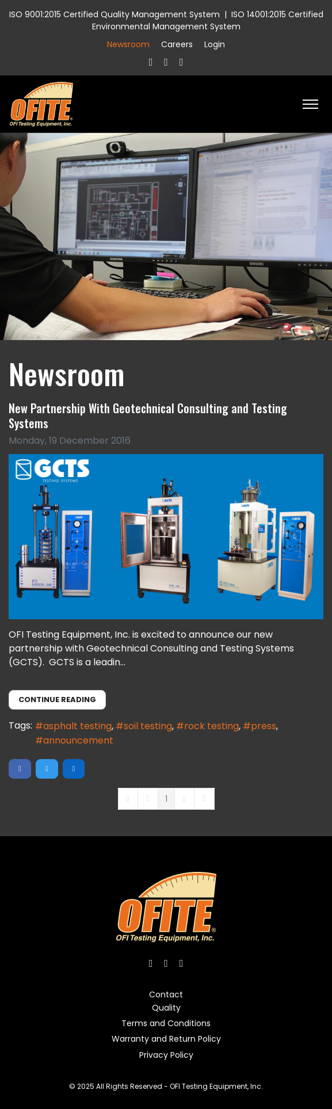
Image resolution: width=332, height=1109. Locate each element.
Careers (177, 44)
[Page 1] (166, 799)
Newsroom (128, 44)
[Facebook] (151, 62)
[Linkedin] (182, 62)
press (263, 726)
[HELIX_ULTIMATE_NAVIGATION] (310, 104)
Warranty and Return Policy (166, 1039)
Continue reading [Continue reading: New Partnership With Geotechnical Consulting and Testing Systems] (57, 699)
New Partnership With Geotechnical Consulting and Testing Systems (148, 415)
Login (214, 44)
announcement (78, 740)
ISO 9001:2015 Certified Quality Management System (114, 14)
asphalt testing (77, 726)
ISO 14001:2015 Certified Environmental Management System (207, 20)
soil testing (148, 726)
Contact (166, 994)
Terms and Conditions (166, 1023)
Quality (166, 1007)
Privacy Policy (166, 1055)
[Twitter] (166, 62)
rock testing (211, 726)
